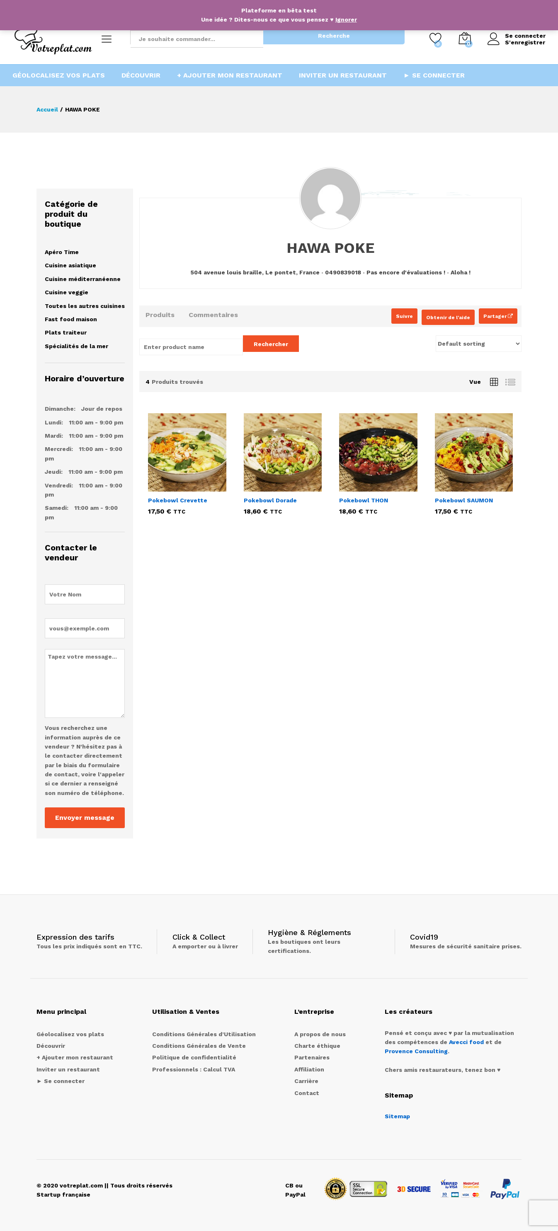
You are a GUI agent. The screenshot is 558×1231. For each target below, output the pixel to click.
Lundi (53, 422)
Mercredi (58, 449)
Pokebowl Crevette (177, 500)
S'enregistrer (525, 42)
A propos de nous (320, 1034)
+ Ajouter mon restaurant (229, 75)
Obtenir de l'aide (448, 317)
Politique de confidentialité (194, 1057)
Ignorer (346, 19)
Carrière (306, 1081)
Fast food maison (71, 319)
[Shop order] (479, 343)
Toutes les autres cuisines (85, 306)
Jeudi (53, 471)
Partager (498, 316)
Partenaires (312, 1057)
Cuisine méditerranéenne (83, 279)
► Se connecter (434, 75)
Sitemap (397, 1116)
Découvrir (140, 75)
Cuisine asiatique (70, 265)
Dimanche (59, 408)
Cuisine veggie (66, 292)
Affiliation (309, 1069)
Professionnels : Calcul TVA (193, 1069)
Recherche (334, 35)
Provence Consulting (416, 1051)
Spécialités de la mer (76, 346)
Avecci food (466, 1042)
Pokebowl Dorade (270, 500)
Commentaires (213, 315)
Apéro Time (62, 252)
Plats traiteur (66, 332)
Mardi (53, 435)
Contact (306, 1093)
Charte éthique (317, 1045)
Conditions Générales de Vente (199, 1045)
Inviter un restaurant (343, 75)
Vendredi (58, 485)
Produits (160, 315)
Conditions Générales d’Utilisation (204, 1034)
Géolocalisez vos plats (58, 75)
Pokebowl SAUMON (464, 500)
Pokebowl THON (363, 500)
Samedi (56, 507)
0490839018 (343, 272)
